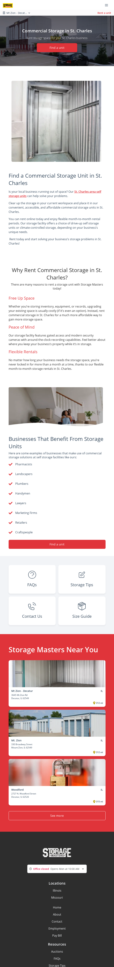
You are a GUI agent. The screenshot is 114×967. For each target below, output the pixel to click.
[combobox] (57, 869)
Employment (57, 928)
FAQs (57, 959)
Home (57, 907)
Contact (57, 921)
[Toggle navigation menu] (108, 5)
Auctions (57, 952)
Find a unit (57, 48)
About (57, 914)
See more (57, 816)
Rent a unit (104, 13)
